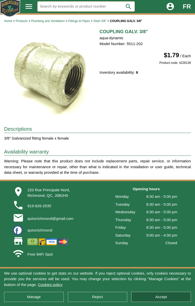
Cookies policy (50, 284)
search (128, 6)
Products (22, 21)
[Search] (86, 6)
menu (28, 6)
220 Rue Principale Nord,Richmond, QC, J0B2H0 (48, 193)
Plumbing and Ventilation (48, 21)
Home (8, 21)
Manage (34, 297)
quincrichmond (39, 230)
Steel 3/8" (100, 21)
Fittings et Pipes (79, 21)
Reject (97, 297)
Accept (161, 297)
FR (187, 6)
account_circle (170, 6)
